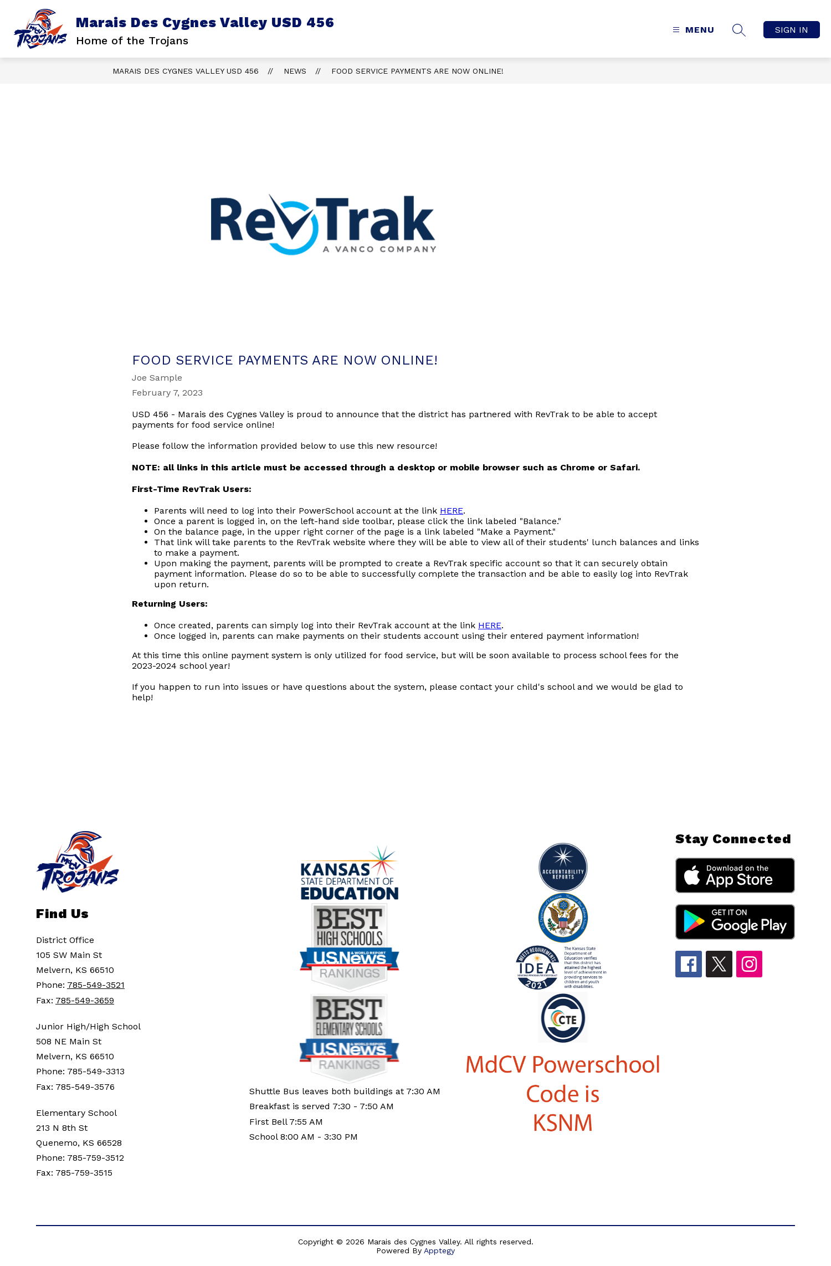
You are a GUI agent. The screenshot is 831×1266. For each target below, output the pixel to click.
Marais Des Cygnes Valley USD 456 (185, 70)
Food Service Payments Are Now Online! (417, 70)
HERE (451, 510)
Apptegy (439, 1250)
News (295, 70)
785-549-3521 (96, 985)
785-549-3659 (84, 1000)
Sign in (791, 29)
